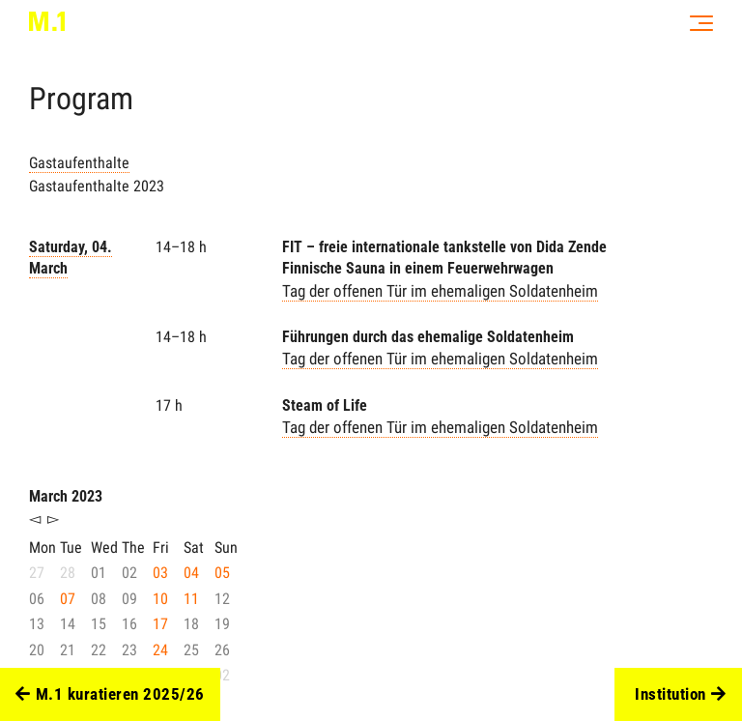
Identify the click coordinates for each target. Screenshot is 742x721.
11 (191, 599)
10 (160, 599)
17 (160, 624)
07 (67, 599)
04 (191, 572)
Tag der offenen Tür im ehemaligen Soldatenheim (440, 291)
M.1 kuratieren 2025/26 (110, 695)
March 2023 (65, 496)
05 (222, 572)
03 (160, 572)
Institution (680, 695)
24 (160, 650)
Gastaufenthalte (79, 163)
